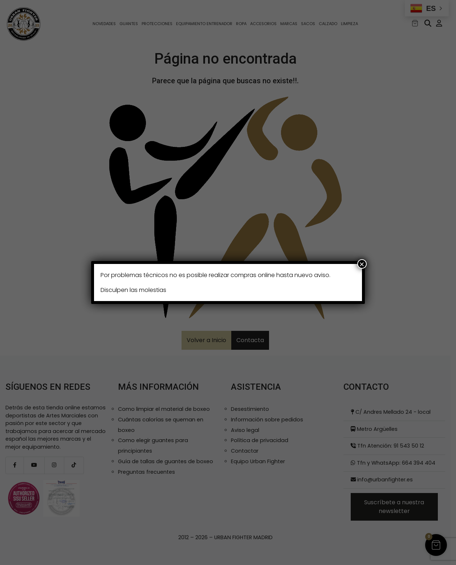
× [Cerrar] (362, 264)
